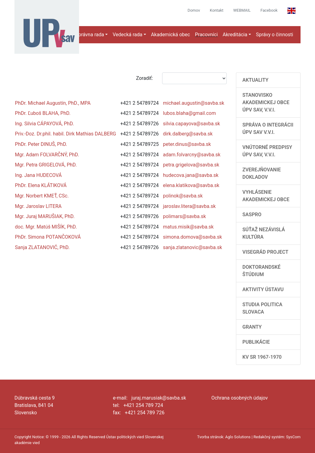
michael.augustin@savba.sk (193, 103)
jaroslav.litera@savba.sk (189, 206)
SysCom (293, 437)
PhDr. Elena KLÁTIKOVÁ (41, 185)
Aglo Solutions (237, 437)
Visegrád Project (265, 252)
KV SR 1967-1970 (261, 357)
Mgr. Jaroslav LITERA (38, 206)
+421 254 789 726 (145, 413)
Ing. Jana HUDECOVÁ (38, 175)
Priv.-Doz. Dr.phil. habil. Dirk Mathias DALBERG (65, 134)
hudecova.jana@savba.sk (190, 175)
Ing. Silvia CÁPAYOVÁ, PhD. (44, 124)
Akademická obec (170, 34)
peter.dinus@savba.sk (187, 144)
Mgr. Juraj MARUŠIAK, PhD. (45, 216)
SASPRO (251, 214)
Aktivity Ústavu (263, 289)
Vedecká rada (127, 34)
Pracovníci (206, 34)
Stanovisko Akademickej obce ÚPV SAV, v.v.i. (265, 102)
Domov (194, 10)
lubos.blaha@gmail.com (189, 113)
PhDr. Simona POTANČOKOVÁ (48, 237)
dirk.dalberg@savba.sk (188, 134)
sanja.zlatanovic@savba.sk (192, 247)
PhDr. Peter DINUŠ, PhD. (41, 144)
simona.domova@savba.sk (192, 237)
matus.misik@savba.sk (188, 227)
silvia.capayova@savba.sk (191, 124)
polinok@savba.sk (183, 196)
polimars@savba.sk (184, 216)
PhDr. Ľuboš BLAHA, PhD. (43, 113)
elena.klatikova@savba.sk (191, 185)
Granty (252, 327)
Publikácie (256, 342)
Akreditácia (235, 34)
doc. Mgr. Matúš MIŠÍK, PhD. (46, 227)
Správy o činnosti (274, 34)
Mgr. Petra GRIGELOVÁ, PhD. (46, 165)
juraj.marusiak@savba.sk (158, 398)
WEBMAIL (242, 10)
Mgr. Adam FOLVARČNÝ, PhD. (47, 155)
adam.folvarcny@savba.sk (192, 155)
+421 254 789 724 (143, 405)
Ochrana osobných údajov (239, 398)
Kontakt (216, 10)
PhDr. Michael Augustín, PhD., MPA (53, 103)
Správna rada (89, 34)
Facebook (269, 10)
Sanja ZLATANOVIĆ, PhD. (42, 247)
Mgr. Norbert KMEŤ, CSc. (42, 196)
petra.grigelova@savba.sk (191, 165)
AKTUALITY (255, 80)
